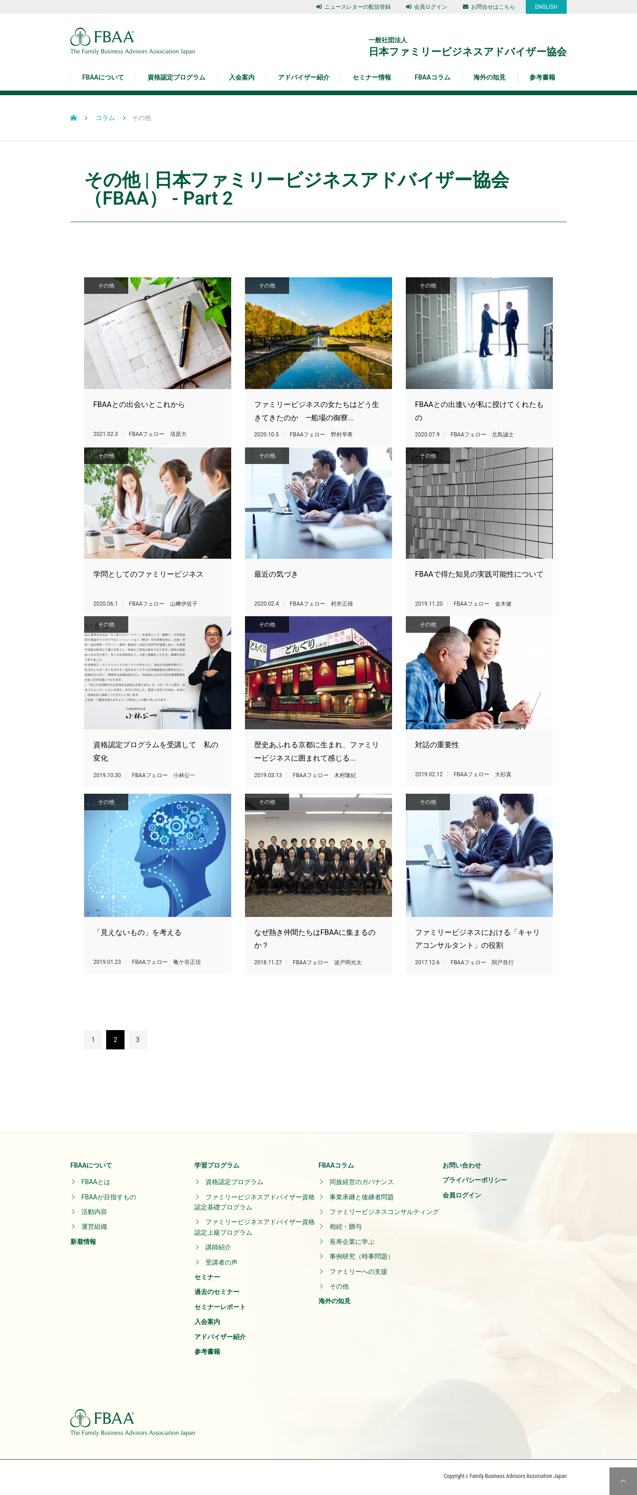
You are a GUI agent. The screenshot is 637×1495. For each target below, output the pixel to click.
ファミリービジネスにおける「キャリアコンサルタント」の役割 (456, 964)
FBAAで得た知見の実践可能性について (479, 589)
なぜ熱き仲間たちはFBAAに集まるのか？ (293, 964)
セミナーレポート (220, 1308)
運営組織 (94, 1228)
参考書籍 (542, 77)
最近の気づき (276, 589)
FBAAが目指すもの (108, 1199)
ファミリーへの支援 (358, 1273)
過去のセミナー (216, 1294)
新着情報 (83, 1243)
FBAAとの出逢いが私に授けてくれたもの (479, 412)
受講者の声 (221, 1264)
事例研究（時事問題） (362, 1258)
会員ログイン (426, 7)
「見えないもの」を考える (137, 957)
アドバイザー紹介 (304, 77)
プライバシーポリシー (475, 1182)
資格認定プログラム (176, 77)
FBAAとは (95, 1183)
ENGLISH (546, 7)
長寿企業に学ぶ (352, 1243)
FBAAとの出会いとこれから (139, 405)
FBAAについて (103, 77)
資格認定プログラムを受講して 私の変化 (155, 780)
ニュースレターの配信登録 (353, 7)
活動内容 (94, 1213)
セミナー (207, 1279)
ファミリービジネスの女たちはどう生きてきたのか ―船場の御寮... (316, 412)
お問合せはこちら (489, 7)
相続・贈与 (346, 1228)
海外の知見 (489, 77)
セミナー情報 (372, 77)
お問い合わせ (462, 1167)
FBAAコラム (432, 77)
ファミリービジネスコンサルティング (384, 1213)
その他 (106, 285)
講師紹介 (218, 1249)
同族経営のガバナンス (362, 1183)
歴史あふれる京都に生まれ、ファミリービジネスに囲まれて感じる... (316, 780)
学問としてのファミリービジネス (148, 589)
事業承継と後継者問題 (362, 1199)
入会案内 (242, 77)
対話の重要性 (437, 773)
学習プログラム (216, 1167)
